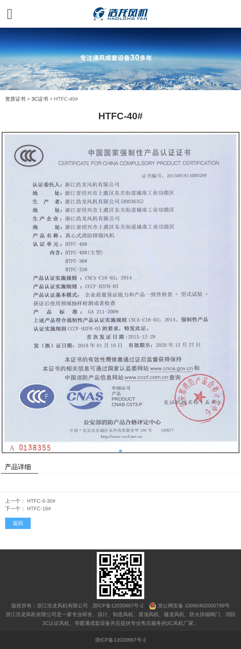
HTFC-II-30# (41, 501)
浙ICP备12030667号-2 (117, 606)
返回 (18, 523)
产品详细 (18, 467)
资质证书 (15, 99)
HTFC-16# (39, 508)
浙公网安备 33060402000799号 (194, 606)
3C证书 (39, 99)
